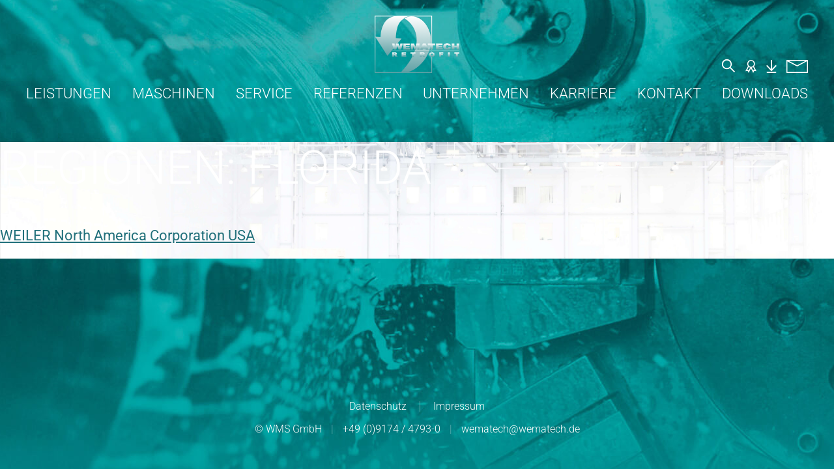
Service (264, 93)
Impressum (459, 406)
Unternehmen (476, 93)
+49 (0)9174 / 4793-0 (391, 429)
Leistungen (68, 93)
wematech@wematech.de (520, 429)
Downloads (765, 93)
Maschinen (173, 93)
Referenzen (358, 93)
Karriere (583, 93)
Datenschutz (378, 406)
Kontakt (669, 93)
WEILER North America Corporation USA (127, 235)
